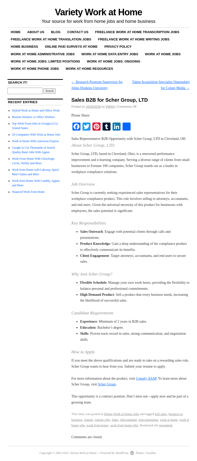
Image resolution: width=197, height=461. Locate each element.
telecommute (128, 420)
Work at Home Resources (89, 69)
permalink (165, 425)
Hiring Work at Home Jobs (121, 414)
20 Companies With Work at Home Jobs (36, 134)
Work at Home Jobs (162, 54)
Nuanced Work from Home (28, 192)
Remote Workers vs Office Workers (33, 117)
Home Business (24, 46)
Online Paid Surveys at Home (71, 46)
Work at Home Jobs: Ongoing (113, 61)
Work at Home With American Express (35, 141)
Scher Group (107, 384)
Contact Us (77, 32)
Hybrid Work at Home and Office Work (36, 110)
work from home (97, 425)
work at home (169, 420)
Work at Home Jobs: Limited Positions (45, 61)
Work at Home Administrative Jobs (43, 54)
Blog (56, 32)
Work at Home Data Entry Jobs (109, 54)
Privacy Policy (118, 46)
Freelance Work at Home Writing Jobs (133, 39)
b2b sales (161, 414)
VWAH (110, 106)
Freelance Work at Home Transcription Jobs (137, 32)
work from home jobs (124, 425)
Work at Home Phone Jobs (35, 69)
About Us (35, 32)
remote (88, 420)
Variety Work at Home (98, 12)
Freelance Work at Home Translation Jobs (51, 39)
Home (16, 32)
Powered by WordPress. (115, 453)
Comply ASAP (146, 378)
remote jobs (102, 420)
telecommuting (148, 420)
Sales (115, 420)
